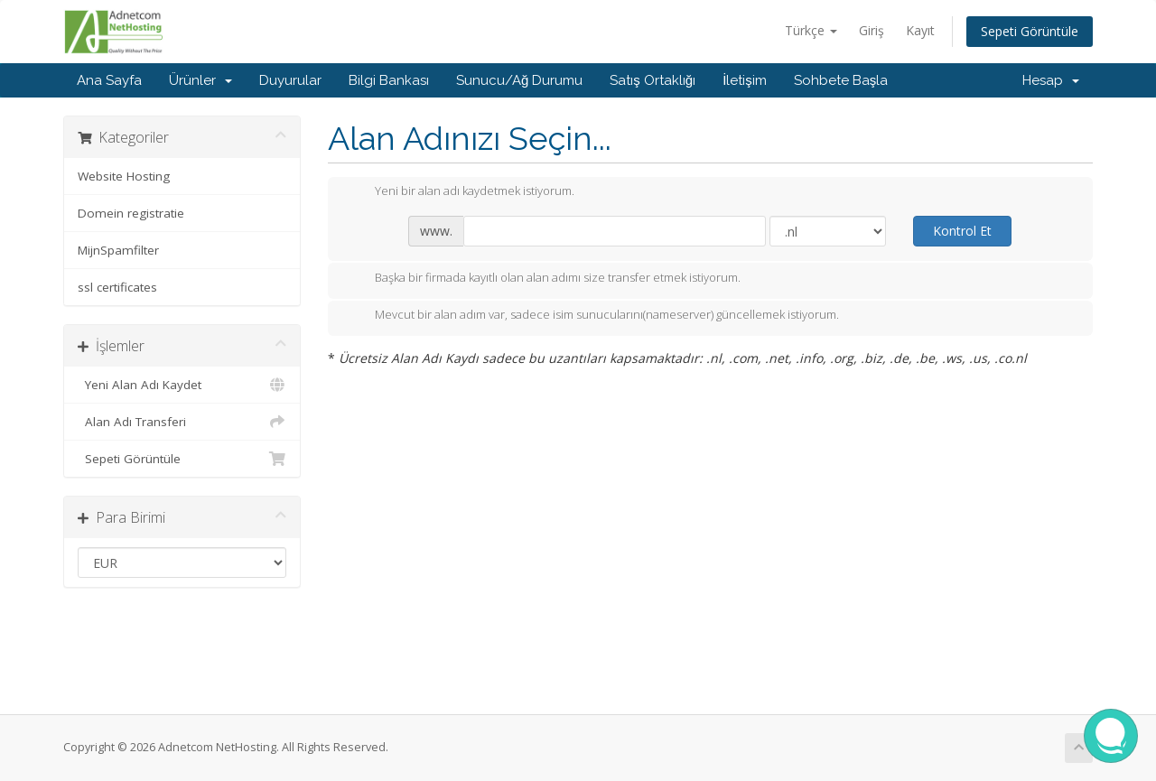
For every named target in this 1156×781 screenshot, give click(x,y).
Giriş (871, 30)
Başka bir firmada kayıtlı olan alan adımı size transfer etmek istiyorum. (543, 279)
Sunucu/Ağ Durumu (519, 80)
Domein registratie (131, 213)
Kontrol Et (962, 230)
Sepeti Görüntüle (1029, 31)
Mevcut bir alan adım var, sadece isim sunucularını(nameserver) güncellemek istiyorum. (592, 316)
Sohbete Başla (841, 80)
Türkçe (811, 30)
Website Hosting (124, 176)
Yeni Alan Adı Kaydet (182, 384)
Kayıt (920, 30)
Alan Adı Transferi (182, 421)
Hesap (1050, 80)
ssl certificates (117, 287)
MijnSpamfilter (118, 250)
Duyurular (290, 80)
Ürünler (200, 80)
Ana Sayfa (109, 80)
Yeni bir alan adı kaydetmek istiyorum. (460, 192)
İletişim (744, 80)
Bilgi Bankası (389, 80)
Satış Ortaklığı (652, 80)
